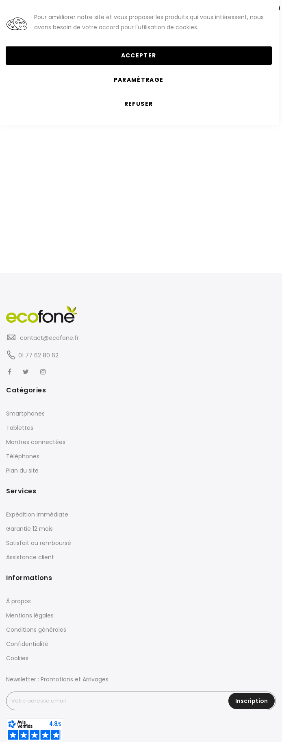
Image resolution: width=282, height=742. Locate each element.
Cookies (17, 658)
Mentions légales (30, 615)
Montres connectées (35, 442)
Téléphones (22, 456)
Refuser (138, 104)
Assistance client (30, 557)
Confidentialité (27, 644)
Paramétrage (139, 80)
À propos (18, 601)
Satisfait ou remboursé (38, 543)
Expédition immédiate (37, 514)
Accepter (138, 55)
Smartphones (25, 413)
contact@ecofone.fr (48, 338)
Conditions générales (36, 630)
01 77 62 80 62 (38, 355)
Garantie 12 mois (29, 529)
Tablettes (19, 428)
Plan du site (22, 470)
